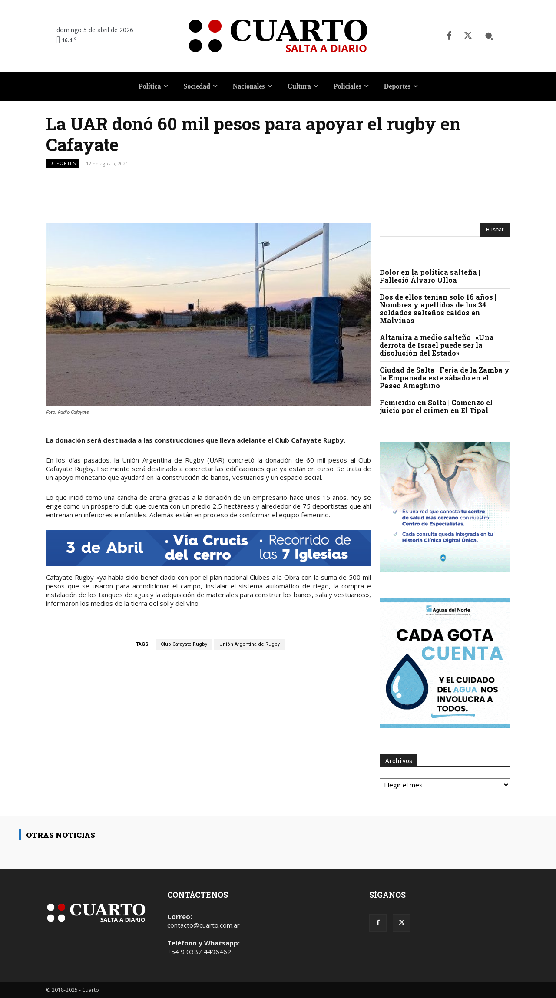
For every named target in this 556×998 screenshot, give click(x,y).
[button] (489, 36)
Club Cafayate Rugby (184, 644)
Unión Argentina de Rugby (249, 644)
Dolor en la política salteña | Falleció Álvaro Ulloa (430, 276)
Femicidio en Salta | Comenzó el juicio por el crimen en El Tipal (436, 406)
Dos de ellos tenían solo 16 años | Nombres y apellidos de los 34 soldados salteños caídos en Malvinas (438, 308)
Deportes (62, 163)
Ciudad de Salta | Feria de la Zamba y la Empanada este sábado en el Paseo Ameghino (445, 377)
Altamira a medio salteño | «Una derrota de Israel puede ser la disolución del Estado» (437, 345)
